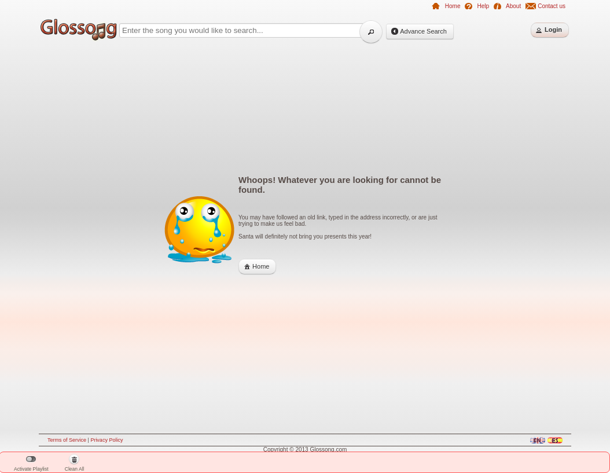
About (513, 6)
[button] (371, 31)
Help (483, 6)
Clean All (74, 464)
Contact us (551, 6)
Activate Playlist (31, 464)
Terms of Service (66, 440)
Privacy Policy (106, 440)
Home (453, 6)
